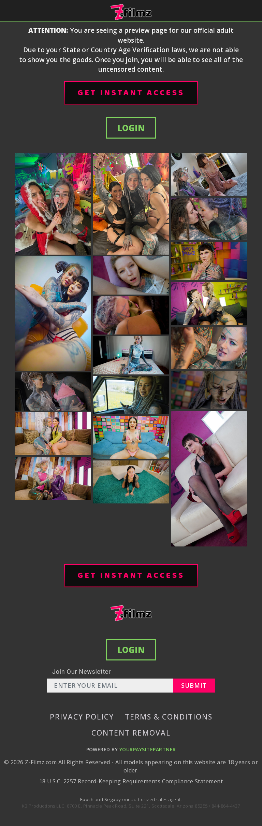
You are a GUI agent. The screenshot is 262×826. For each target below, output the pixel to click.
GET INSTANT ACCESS (131, 93)
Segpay (113, 799)
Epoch (87, 799)
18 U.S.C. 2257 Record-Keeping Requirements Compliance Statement (131, 781)
